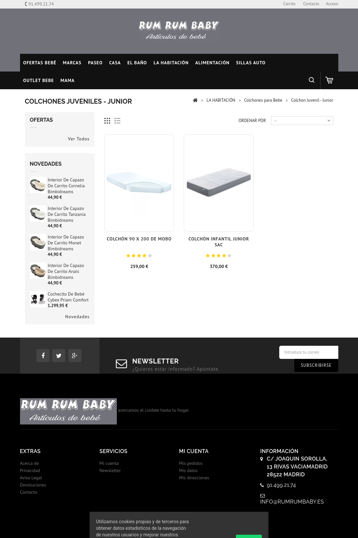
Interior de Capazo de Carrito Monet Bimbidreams (66, 243)
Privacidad (30, 470)
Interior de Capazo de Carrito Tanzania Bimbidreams (67, 214)
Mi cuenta (109, 463)
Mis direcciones (194, 478)
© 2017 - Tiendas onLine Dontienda (179, 526)
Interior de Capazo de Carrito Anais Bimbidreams (66, 271)
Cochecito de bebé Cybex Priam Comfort (68, 297)
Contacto (28, 492)
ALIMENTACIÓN (212, 63)
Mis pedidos (190, 463)
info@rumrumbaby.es (292, 502)
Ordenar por (252, 120)
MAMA (67, 80)
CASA (115, 63)
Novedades (46, 164)
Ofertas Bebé (39, 63)
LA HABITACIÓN (171, 63)
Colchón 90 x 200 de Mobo (139, 239)
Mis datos (188, 470)
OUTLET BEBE (38, 80)
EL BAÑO (137, 63)
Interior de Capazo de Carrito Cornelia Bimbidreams (66, 186)
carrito (289, 4)
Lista (118, 121)
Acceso (332, 4)
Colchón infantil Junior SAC (218, 242)
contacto (311, 4)
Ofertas (41, 120)
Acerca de (29, 463)
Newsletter (110, 470)
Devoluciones (33, 485)
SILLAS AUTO (251, 63)
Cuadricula (107, 121)
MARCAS (72, 63)
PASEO (95, 63)
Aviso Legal (31, 478)
